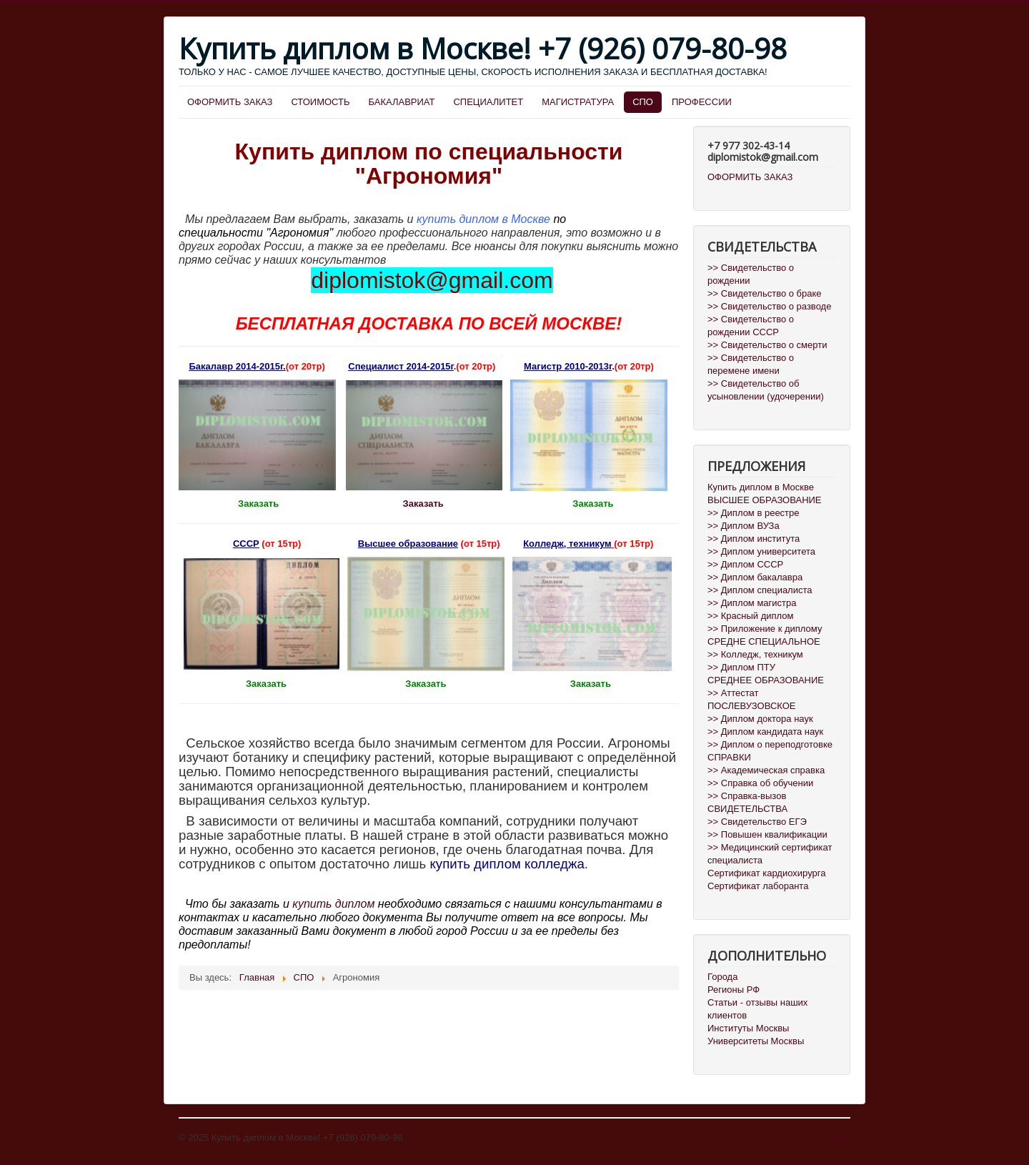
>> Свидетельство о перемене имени (750, 364)
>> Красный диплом (750, 615)
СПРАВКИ (729, 757)
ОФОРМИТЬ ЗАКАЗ (229, 101)
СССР (246, 543)
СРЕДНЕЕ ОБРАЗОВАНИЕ (765, 680)
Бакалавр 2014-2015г (236, 366)
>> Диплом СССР (745, 564)
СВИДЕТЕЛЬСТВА (747, 808)
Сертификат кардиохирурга (766, 873)
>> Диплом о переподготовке (769, 744)
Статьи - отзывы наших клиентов (757, 1009)
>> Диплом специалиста (759, 590)
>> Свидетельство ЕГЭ (757, 821)
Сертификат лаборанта (757, 886)
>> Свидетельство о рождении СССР (750, 325)
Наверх (834, 1137)
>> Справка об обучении (760, 783)
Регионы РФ (733, 989)
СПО (642, 101)
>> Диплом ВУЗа (743, 525)
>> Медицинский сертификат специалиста (769, 854)
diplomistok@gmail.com (431, 280)
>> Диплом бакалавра (754, 577)
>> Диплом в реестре (753, 512)
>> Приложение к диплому (764, 628)
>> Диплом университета (761, 551)
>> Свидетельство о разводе (769, 306)
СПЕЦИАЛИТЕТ (488, 101)
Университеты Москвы (755, 1041)
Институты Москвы (748, 1028)
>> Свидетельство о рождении (750, 274)
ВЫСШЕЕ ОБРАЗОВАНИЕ (764, 500)
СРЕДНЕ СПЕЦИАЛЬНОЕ (763, 641)
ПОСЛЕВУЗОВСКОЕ (751, 705)
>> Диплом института (753, 538)
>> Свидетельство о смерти (767, 344)
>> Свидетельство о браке (764, 293)
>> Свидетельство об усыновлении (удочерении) (765, 390)
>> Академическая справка (766, 770)
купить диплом (333, 904)
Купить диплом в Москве (760, 487)
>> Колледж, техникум (755, 654)
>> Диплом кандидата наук (765, 731)
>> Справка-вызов (746, 795)
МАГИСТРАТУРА (578, 101)
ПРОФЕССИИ (702, 101)
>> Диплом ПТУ (741, 667)
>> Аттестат (732, 693)
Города (722, 976)
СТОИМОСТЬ (320, 101)
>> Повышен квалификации (767, 834)
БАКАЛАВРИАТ (402, 101)
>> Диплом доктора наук (760, 718)
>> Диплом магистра (752, 603)
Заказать (425, 503)
